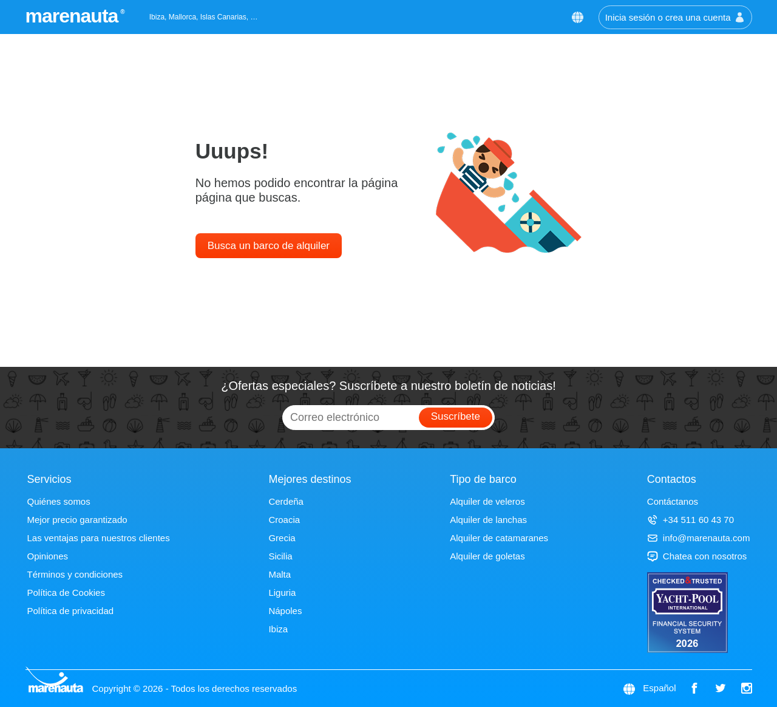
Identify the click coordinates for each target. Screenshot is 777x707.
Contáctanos (672, 501)
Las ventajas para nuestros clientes (98, 538)
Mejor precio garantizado (77, 519)
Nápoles (285, 611)
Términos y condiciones (75, 574)
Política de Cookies (66, 592)
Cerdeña (286, 501)
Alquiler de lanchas (488, 519)
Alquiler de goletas (487, 556)
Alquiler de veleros (487, 501)
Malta (279, 574)
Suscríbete (455, 416)
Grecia (281, 538)
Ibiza (278, 629)
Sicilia (280, 556)
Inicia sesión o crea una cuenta (675, 17)
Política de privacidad (70, 611)
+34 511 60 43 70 (690, 519)
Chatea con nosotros (697, 556)
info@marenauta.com (698, 538)
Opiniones (48, 556)
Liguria (282, 592)
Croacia (284, 519)
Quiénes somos (58, 501)
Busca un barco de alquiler (269, 245)
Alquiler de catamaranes (499, 538)
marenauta (73, 16)
